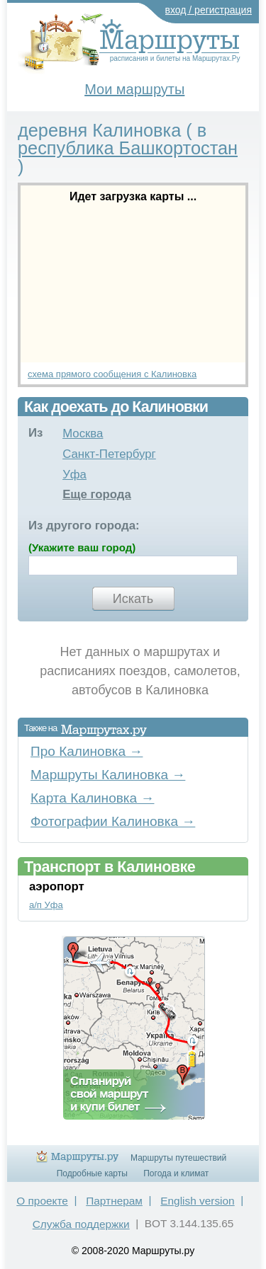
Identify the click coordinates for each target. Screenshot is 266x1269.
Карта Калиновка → (92, 798)
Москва (82, 433)
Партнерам (114, 1201)
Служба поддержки (81, 1224)
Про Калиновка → (87, 751)
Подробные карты (92, 1173)
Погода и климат (176, 1173)
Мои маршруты (134, 89)
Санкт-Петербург (109, 454)
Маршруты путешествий (178, 1158)
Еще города (96, 494)
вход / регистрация (209, 10)
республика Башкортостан (128, 148)
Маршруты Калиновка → (108, 774)
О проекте (42, 1201)
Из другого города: (84, 525)
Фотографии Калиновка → (113, 821)
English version (197, 1201)
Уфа (74, 474)
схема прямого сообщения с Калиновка (112, 374)
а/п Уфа (46, 905)
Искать (133, 599)
